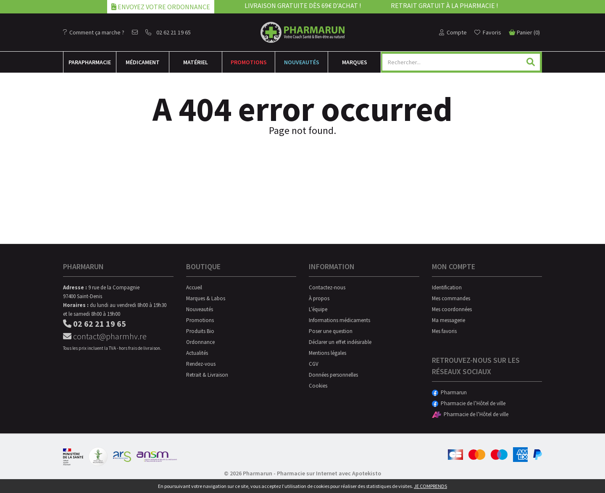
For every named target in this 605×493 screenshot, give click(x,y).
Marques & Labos (205, 298)
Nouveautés (301, 62)
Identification (447, 287)
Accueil (194, 287)
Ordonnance (200, 342)
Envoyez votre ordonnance (160, 7)
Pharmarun (449, 392)
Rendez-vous (201, 363)
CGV (313, 363)
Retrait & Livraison (207, 374)
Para (89, 62)
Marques (354, 62)
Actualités (197, 353)
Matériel (195, 62)
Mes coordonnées (452, 309)
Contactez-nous (327, 287)
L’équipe (318, 309)
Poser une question (330, 331)
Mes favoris (444, 331)
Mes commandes (451, 298)
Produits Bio (200, 331)
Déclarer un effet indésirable (340, 342)
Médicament (143, 62)
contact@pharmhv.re (105, 336)
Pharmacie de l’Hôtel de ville (468, 403)
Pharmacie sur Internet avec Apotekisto (329, 473)
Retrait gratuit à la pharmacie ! (444, 5)
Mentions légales (327, 353)
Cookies (318, 385)
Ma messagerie (448, 320)
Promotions (249, 62)
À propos (319, 298)
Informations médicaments (339, 320)
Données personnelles (333, 374)
